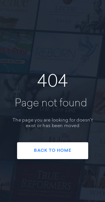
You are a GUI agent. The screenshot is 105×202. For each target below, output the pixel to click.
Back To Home (52, 151)
